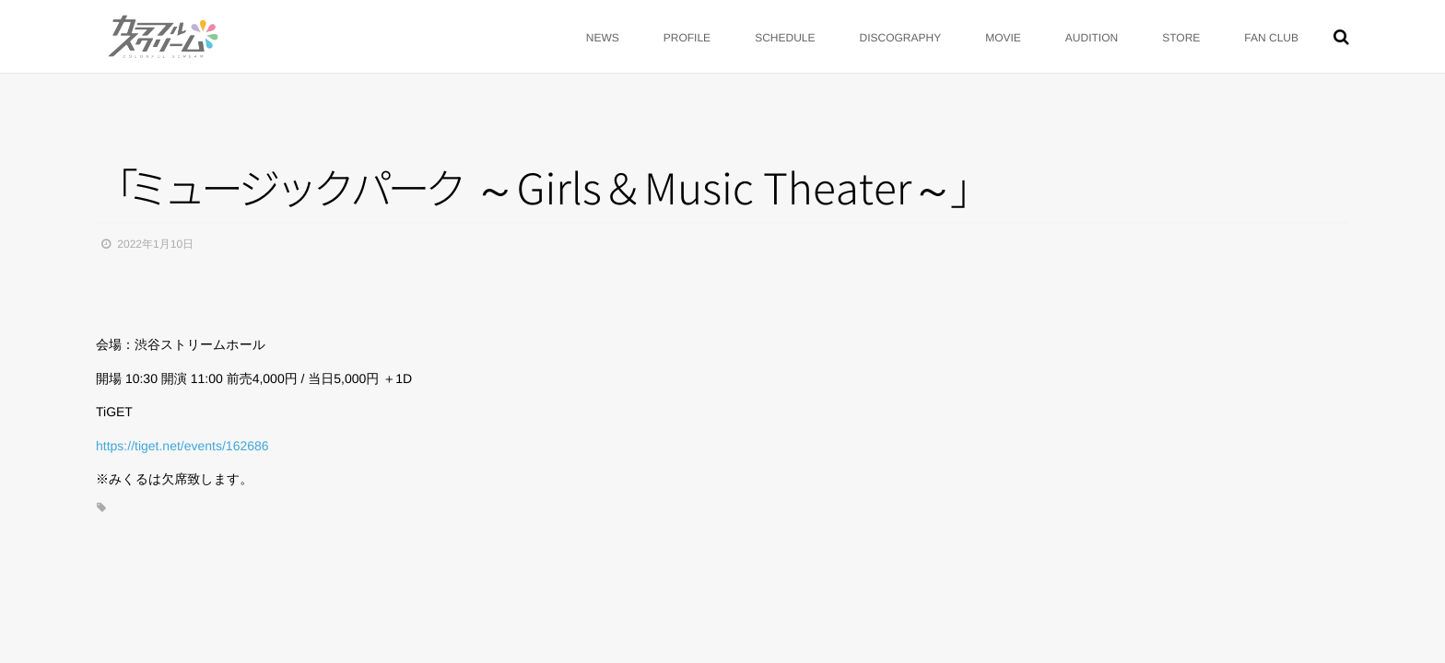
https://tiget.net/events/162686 (182, 445)
